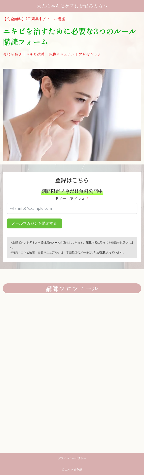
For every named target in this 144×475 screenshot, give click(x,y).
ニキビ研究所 (73, 469)
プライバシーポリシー (72, 458)
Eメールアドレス (70, 199)
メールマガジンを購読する (34, 223)
